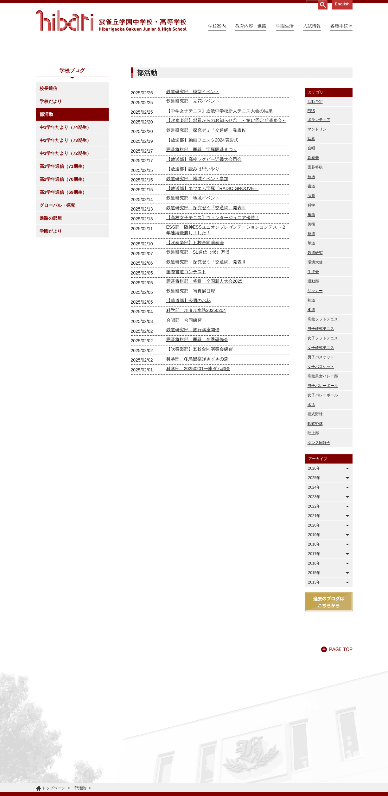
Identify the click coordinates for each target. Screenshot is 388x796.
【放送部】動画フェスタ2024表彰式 (202, 197)
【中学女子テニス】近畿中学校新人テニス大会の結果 (219, 168)
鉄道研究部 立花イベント (192, 158)
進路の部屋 (51, 275)
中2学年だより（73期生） (65, 197)
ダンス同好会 (319, 500)
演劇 (311, 253)
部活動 (46, 171)
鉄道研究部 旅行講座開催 (192, 387)
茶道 (311, 291)
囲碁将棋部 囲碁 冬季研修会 (197, 397)
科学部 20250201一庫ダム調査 (198, 426)
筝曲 (311, 272)
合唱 (311, 206)
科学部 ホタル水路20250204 (196, 367)
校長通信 (48, 145)
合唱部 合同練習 (184, 377)
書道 (311, 244)
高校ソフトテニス (323, 377)
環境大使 (315, 320)
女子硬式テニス (321, 405)
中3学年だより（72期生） (65, 210)
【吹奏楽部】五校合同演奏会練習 (199, 406)
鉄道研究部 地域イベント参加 (197, 236)
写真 (311, 196)
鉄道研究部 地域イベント (192, 255)
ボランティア (319, 177)
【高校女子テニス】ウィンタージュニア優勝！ (212, 275)
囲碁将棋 (315, 225)
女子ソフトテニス (323, 396)
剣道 (311, 358)
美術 (311, 282)
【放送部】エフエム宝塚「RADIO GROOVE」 (212, 246)
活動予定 (315, 159)
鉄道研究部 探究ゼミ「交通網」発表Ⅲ (206, 265)
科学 (311, 263)
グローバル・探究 (57, 262)
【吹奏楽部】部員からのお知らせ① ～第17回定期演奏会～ (226, 177)
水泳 (311, 462)
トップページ (53, 788)
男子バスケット (321, 415)
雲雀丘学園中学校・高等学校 (111, 21)
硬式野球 (315, 472)
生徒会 (313, 329)
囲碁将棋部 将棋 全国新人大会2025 (204, 338)
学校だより (51, 158)
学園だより (51, 288)
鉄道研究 (315, 310)
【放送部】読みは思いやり (192, 226)
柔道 (311, 367)
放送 (311, 234)
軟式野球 (315, 481)
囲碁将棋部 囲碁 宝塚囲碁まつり (201, 207)
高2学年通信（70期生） (63, 236)
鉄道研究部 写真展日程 (190, 348)
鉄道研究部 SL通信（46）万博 (198, 309)
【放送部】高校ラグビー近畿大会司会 (204, 216)
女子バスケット (321, 424)
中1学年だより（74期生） (65, 184)
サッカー (315, 348)
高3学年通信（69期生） (63, 249)
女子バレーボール (323, 453)
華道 (311, 301)
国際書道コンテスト (186, 329)
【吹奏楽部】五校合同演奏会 (195, 300)
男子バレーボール (323, 443)
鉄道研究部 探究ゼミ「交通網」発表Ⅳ (206, 187)
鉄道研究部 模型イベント (192, 149)
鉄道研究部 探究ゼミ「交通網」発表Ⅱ (206, 319)
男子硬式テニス (321, 386)
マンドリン (317, 187)
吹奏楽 (313, 215)
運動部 (313, 339)
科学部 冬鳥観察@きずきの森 (197, 416)
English (342, 4)
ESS (311, 168)
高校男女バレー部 (323, 434)
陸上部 (313, 491)
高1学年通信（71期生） (63, 223)
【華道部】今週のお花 (188, 358)
